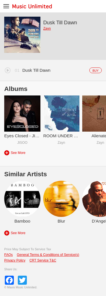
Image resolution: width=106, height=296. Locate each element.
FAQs (8, 255)
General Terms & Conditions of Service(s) (48, 255)
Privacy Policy (14, 260)
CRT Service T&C (42, 260)
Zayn (47, 29)
